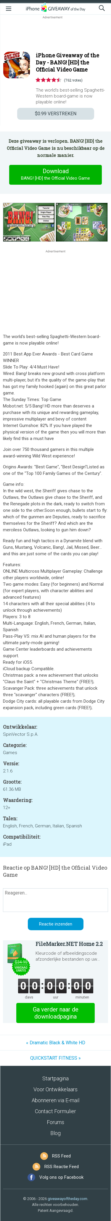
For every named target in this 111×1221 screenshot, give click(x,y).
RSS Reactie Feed (61, 1166)
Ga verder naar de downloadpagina (55, 1013)
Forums (55, 1122)
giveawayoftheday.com (67, 1198)
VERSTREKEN (55, 113)
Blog (55, 1133)
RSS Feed (61, 1156)
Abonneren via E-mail (55, 1100)
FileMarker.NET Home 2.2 (69, 943)
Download (55, 175)
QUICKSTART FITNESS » (55, 1058)
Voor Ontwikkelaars (55, 1089)
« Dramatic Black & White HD (55, 1042)
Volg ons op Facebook (61, 1177)
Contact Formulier (55, 1111)
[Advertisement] (55, 34)
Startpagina (55, 1078)
